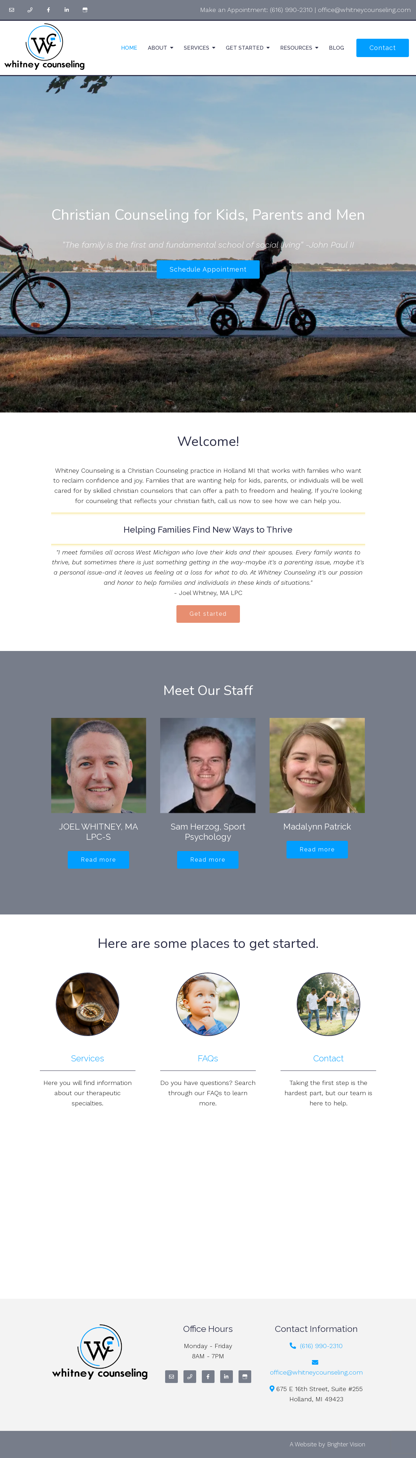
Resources (296, 48)
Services (196, 48)
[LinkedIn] (66, 10)
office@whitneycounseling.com (364, 9)
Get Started (245, 48)
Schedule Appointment (208, 269)
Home (129, 48)
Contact (382, 47)
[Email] (11, 10)
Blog (336, 48)
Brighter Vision (346, 1444)
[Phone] (30, 10)
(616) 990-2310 (291, 9)
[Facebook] (48, 10)
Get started (208, 613)
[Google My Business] (85, 10)
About (157, 48)
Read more (98, 859)
